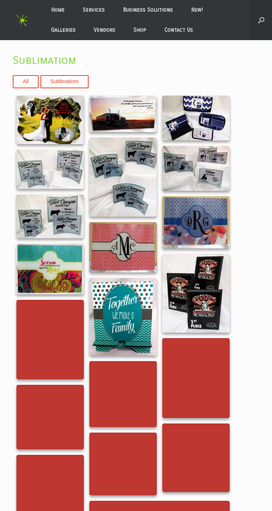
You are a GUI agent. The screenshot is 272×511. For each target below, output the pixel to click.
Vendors (104, 30)
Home (58, 10)
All (26, 81)
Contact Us (178, 30)
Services (94, 10)
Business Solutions (148, 10)
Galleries (63, 30)
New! (197, 10)
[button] (261, 20)
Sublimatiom (64, 81)
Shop (139, 30)
